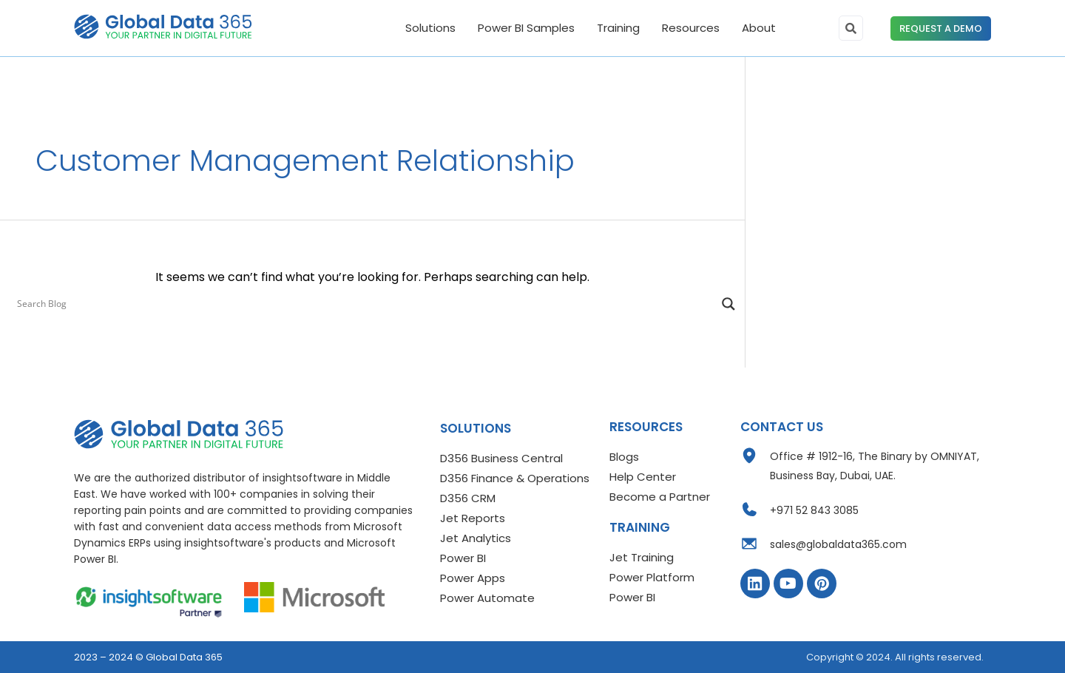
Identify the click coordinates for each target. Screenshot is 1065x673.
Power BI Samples (526, 27)
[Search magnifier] (728, 304)
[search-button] (851, 28)
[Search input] (365, 304)
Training (618, 27)
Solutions (430, 27)
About (759, 27)
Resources (691, 27)
